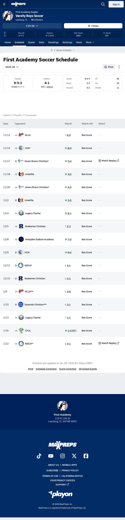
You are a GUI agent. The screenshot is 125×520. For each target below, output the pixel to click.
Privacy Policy (70, 470)
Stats (41, 42)
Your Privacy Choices (62, 480)
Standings (53, 42)
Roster (31, 42)
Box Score (87, 134)
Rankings (67, 42)
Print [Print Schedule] (108, 66)
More (89, 42)
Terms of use (50, 475)
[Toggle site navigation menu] (4, 4)
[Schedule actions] (119, 66)
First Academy (62, 408)
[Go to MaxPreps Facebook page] (86, 456)
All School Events (88, 368)
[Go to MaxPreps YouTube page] (50, 456)
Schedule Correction (46, 368)
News (79, 42)
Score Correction (67, 368)
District (50, 86)
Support (62, 484)
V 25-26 (32, 25)
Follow (93, 25)
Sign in (116, 4)
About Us (53, 464)
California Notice (72, 475)
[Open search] (103, 4)
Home (8, 42)
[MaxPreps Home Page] (51, 50)
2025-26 (12, 66)
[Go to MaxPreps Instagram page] (62, 456)
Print (30, 368)
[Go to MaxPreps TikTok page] (39, 456)
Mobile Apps (69, 464)
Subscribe (52, 470)
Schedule (19, 42)
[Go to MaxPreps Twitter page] (74, 456)
